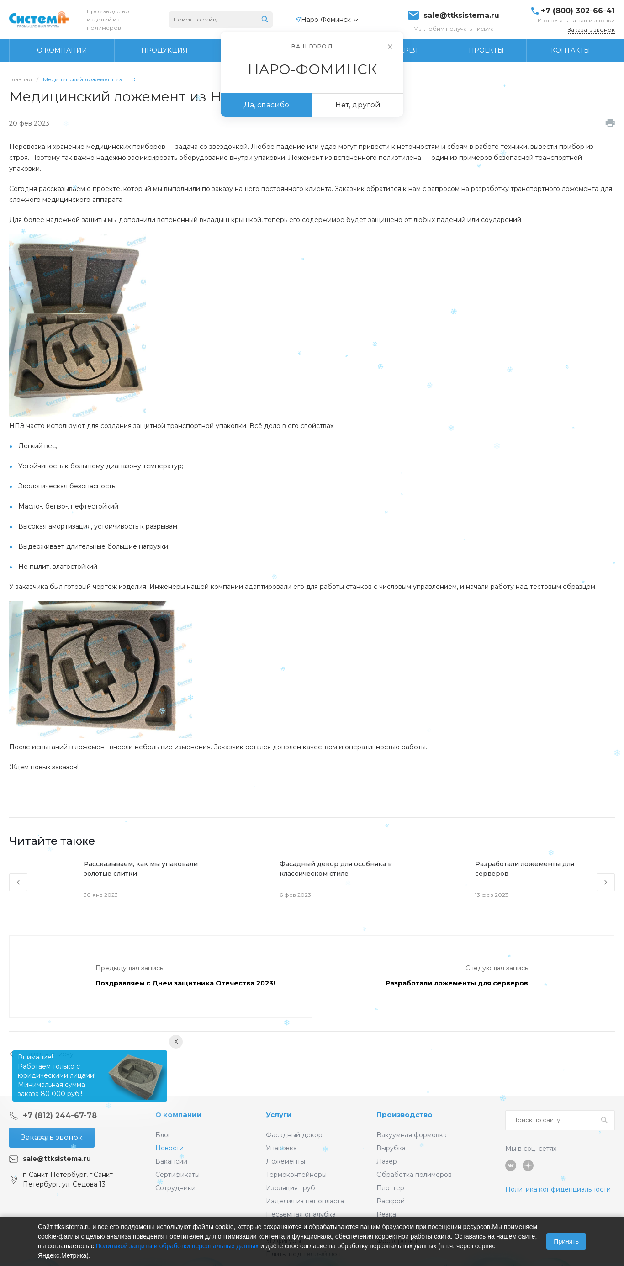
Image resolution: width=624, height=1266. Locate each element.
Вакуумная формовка (411, 1135)
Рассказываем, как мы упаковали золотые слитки (141, 869)
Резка (386, 1214)
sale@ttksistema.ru (461, 15)
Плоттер (390, 1188)
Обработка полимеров (414, 1175)
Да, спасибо (266, 105)
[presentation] (18, 882)
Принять (566, 1241)
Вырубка (391, 1148)
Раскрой (390, 1201)
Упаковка (281, 1148)
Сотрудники (175, 1188)
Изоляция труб (290, 1188)
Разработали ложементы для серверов (524, 869)
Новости (169, 1148)
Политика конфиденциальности (558, 1189)
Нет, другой (358, 105)
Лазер (386, 1161)
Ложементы (285, 1161)
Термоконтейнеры (296, 1175)
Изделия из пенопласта (305, 1201)
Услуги (279, 1114)
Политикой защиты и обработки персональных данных (177, 1246)
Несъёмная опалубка (301, 1214)
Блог (163, 1135)
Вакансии (171, 1161)
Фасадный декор (294, 1135)
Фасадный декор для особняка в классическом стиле (336, 869)
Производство (404, 1114)
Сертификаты (177, 1175)
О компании (178, 1114)
